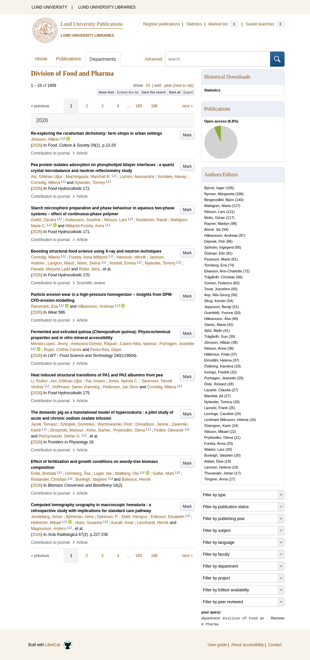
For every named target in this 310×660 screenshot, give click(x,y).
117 (230, 218)
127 (236, 206)
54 (230, 301)
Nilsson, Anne (215, 348)
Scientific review (91, 283)
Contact (275, 645)
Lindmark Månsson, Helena (226, 420)
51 (235, 307)
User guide (217, 645)
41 (226, 330)
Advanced (153, 59)
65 (236, 283)
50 (237, 313)
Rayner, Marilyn (216, 224)
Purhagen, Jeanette (220, 378)
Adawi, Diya (214, 461)
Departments (102, 59)
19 (227, 461)
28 (230, 384)
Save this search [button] (154, 92)
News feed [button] (106, 92)
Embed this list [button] (128, 92)
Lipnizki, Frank (216, 408)
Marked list (223, 24)
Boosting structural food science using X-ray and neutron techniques (96, 251)
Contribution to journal (50, 153)
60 (234, 289)
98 (234, 224)
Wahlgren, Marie (217, 206)
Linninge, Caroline (219, 414)
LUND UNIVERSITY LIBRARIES (107, 7)
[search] (217, 59)
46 (235, 319)
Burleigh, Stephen (218, 455)
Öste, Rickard (215, 384)
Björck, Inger (214, 188)
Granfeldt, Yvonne (218, 313)
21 (237, 437)
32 (233, 372)
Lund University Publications (92, 24)
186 (154, 106)
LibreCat (59, 645)
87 (242, 235)
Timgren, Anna (216, 479)
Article (82, 153)
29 (240, 378)
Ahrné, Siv (212, 229)
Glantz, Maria (215, 325)
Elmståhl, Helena (218, 360)
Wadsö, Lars (214, 449)
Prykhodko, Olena (218, 437)
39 (232, 336)
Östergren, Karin (217, 426)
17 (237, 473)
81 (229, 253)
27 (235, 390)
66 (239, 277)
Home (41, 58)
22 (233, 432)
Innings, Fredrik (216, 372)
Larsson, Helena (217, 467)
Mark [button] (187, 135)
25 (232, 408)
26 (236, 402)
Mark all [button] (175, 92)
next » (187, 106)
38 (234, 342)
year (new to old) (178, 85)
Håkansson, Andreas (221, 235)
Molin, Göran (214, 218)
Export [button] (188, 92)
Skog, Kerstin (215, 301)
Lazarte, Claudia (217, 390)
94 (225, 229)
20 (230, 443)
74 (231, 265)
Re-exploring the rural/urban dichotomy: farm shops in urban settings (96, 133)
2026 (36, 145)
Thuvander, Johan (218, 473)
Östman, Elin (214, 253)
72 (246, 271)
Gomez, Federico (218, 283)
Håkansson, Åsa (217, 319)
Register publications (161, 24)
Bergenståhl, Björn (219, 200)
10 (148, 85)
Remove (278, 618)
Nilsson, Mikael (216, 432)
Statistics (194, 24)
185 (138, 106)
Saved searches (265, 24)
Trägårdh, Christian (219, 277)
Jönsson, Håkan (217, 342)
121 (230, 212)
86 (229, 241)
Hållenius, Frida (216, 354)
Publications (68, 58)
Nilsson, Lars (214, 212)
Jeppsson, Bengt (217, 307)
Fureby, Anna (215, 443)
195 (230, 188)
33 (237, 366)
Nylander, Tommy (218, 402)
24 (238, 414)
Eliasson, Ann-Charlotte (223, 271)
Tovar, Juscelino (217, 289)
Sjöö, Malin (213, 330)
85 (238, 247)
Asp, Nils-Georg (217, 295)
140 (239, 200)
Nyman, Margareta (219, 194)
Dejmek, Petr (214, 241)
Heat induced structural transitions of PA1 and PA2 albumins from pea (97, 375)
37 (234, 354)
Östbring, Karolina (218, 366)
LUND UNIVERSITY (49, 7)
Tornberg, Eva (215, 265)
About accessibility (247, 645)
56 (234, 295)
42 (230, 325)
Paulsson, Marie (217, 259)
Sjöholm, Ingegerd (219, 247)
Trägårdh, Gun (216, 336)
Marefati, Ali (213, 396)
